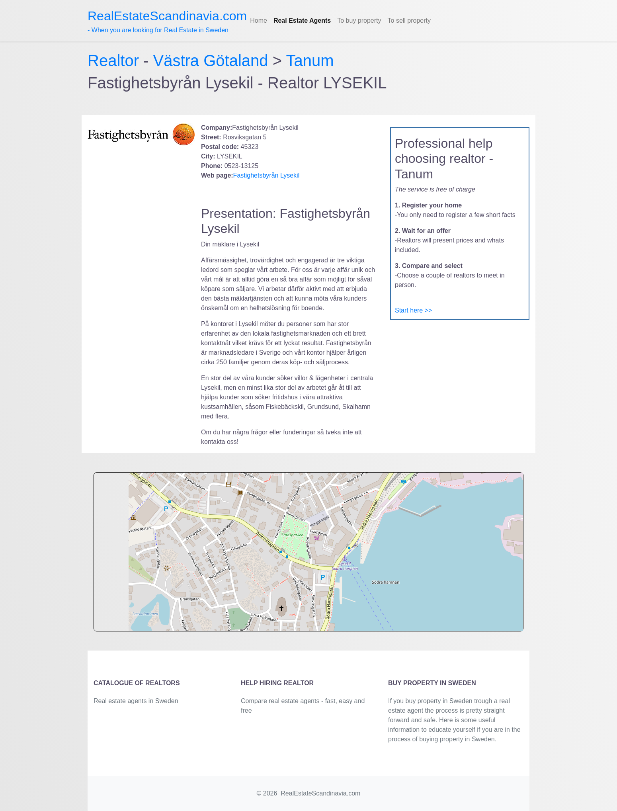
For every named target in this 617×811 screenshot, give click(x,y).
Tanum (310, 60)
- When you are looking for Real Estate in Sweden (167, 21)
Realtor (115, 60)
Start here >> (413, 310)
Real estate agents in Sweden (136, 701)
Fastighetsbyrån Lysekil (266, 175)
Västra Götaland (210, 60)
